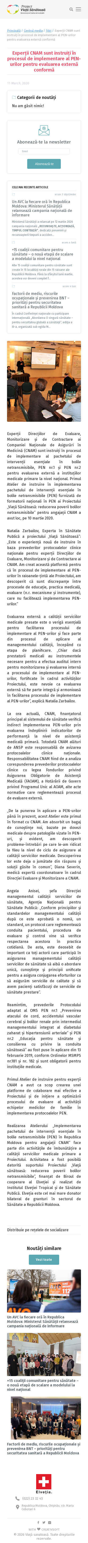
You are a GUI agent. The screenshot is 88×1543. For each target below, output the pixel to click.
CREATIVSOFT (51, 1529)
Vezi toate (44, 1260)
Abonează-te (44, 164)
